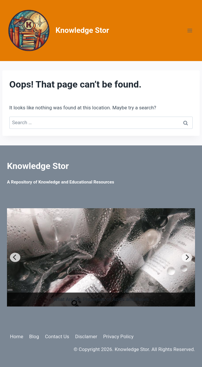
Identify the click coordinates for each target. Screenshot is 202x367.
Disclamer (86, 336)
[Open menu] (189, 30)
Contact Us (57, 336)
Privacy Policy (118, 336)
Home (16, 336)
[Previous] (15, 257)
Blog (34, 336)
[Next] (187, 257)
